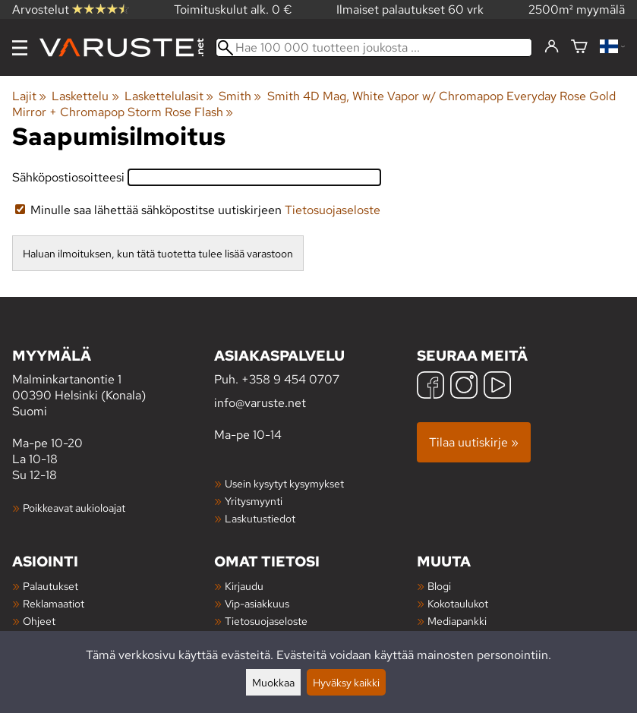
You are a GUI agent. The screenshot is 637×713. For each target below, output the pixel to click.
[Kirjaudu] (551, 47)
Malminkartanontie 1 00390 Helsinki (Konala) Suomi (113, 382)
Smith (240, 96)
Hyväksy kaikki (346, 682)
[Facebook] (430, 386)
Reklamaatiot (53, 603)
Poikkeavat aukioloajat (74, 507)
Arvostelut (70, 9)
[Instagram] (464, 386)
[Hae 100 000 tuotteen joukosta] (374, 47)
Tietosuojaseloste (332, 210)
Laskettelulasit (169, 96)
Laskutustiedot (260, 518)
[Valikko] (19, 47)
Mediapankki (457, 621)
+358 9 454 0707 (290, 379)
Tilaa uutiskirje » (474, 442)
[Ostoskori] (579, 47)
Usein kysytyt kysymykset (284, 483)
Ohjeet (39, 621)
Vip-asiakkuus (257, 603)
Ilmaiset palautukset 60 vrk (410, 9)
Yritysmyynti (253, 501)
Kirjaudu (244, 586)
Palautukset (50, 586)
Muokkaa (273, 682)
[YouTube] (497, 386)
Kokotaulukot (457, 603)
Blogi (439, 586)
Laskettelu (85, 96)
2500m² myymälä (576, 9)
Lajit (29, 96)
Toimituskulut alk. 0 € (233, 9)
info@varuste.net (260, 403)
